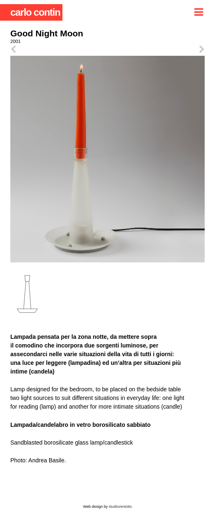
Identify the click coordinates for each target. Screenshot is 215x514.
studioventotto (120, 506)
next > (156, 49)
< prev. (59, 49)
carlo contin (35, 12)
